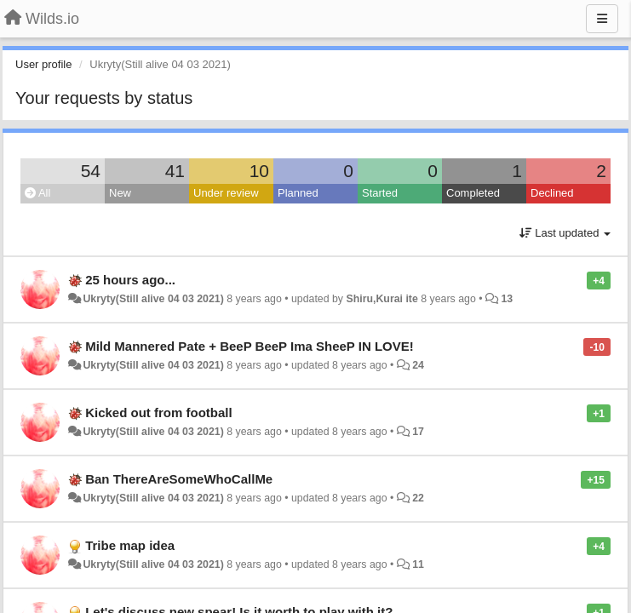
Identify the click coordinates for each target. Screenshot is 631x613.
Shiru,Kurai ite (381, 299)
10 (259, 170)
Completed (473, 192)
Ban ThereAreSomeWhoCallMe (178, 479)
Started (380, 192)
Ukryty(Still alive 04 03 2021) (153, 299)
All (37, 192)
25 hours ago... (130, 279)
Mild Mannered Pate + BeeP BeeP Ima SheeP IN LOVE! (249, 346)
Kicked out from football (158, 412)
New (120, 192)
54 (90, 170)
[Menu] (602, 18)
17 (418, 432)
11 (418, 564)
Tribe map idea (130, 545)
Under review (226, 192)
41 (175, 170)
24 (418, 365)
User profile (43, 64)
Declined (552, 192)
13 (507, 299)
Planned (298, 192)
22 (418, 498)
